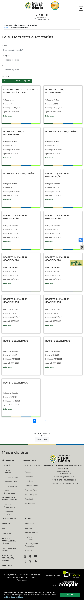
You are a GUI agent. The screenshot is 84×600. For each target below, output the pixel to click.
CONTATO (27, 518)
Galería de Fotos (31, 490)
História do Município (8, 471)
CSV (5, 81)
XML (46, 439)
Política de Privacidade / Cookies (8, 558)
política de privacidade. (13, 597)
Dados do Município (11, 477)
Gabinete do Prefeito (8, 513)
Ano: (3, 65)
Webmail (28, 551)
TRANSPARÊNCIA (9, 518)
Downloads (29, 499)
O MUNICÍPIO (7, 465)
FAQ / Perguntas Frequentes (31, 545)
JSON (17, 81)
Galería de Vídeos (31, 486)
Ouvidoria (6, 534)
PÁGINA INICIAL (8, 460)
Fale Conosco (30, 523)
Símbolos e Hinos (10, 482)
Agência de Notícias (32, 465)
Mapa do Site (8, 565)
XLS (11, 81)
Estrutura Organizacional (9, 506)
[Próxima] (49, 421)
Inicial (6, 27)
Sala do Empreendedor (10, 492)
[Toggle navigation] (81, 8)
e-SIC (4, 529)
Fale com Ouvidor (31, 532)
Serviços (6, 523)
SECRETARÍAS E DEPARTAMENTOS (9, 499)
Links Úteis (29, 481)
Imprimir (26, 81)
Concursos (29, 477)
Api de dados (30, 504)
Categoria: (6, 56)
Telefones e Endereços (29, 538)
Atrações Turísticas (11, 486)
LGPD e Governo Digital (9, 549)
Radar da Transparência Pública (9, 541)
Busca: (4, 46)
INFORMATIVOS (29, 460)
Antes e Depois (31, 495)
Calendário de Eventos (30, 471)
